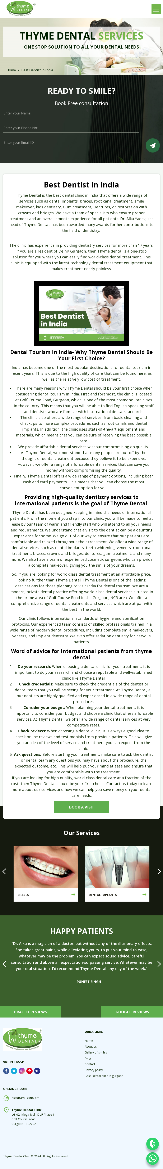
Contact (90, 1064)
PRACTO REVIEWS (31, 1011)
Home (11, 70)
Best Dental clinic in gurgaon (104, 1076)
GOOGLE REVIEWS (131, 1011)
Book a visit (81, 807)
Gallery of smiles (96, 1052)
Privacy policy (94, 1070)
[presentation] (4, 871)
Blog (88, 1058)
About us (91, 1046)
